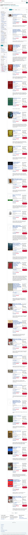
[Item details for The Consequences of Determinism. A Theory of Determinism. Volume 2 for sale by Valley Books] (10, 481)
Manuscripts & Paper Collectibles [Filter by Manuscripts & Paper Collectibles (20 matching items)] (3, 21)
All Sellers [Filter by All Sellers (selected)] (3, 65)
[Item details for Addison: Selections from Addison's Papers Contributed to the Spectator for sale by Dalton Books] (10, 226)
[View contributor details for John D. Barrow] (15, 462)
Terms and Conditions (23, 531)
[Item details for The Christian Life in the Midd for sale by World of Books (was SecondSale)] (10, 355)
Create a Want (2, 517)
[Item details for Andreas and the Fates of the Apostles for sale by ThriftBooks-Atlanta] (10, 84)
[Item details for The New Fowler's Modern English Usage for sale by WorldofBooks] (10, 449)
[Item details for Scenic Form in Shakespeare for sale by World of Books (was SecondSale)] (10, 417)
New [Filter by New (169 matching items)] (2, 24)
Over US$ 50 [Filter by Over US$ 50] (3, 51)
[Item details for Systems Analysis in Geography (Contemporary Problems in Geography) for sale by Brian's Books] (10, 113)
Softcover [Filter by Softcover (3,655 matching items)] (3, 33)
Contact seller (14, 23)
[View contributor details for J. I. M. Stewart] (14, 179)
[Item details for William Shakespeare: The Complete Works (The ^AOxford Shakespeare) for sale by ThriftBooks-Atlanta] (10, 67)
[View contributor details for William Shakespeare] (15, 47)
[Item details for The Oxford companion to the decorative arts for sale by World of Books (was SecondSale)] (10, 15)
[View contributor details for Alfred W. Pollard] (15, 287)
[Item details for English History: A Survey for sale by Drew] (10, 101)
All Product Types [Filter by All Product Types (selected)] (3, 12)
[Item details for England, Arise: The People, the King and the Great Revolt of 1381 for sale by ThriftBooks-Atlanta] (10, 340)
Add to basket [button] (24, 37)
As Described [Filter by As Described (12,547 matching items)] (4, 29)
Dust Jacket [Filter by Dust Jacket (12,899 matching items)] (3, 37)
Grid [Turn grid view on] (13, 9)
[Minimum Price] (2, 54)
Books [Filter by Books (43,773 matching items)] (3, 13)
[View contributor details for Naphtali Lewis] (14, 431)
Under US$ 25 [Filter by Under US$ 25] (3, 49)
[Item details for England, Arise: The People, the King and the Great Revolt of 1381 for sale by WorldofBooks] (10, 498)
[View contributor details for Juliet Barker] (14, 497)
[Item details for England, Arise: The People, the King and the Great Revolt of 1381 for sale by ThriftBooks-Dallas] (10, 305)
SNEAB (18, 487)
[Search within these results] (17, 12)
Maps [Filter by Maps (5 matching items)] (2, 20)
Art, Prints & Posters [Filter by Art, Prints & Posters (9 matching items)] (2, 18)
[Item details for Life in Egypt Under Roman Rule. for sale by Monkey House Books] (10, 433)
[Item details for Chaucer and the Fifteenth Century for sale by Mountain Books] (10, 196)
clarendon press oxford (7, 5)
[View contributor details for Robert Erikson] (14, 244)
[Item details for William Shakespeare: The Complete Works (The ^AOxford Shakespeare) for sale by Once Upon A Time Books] (10, 47)
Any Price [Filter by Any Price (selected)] (2, 48)
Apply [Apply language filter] (2, 45)
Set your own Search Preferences (23, 516)
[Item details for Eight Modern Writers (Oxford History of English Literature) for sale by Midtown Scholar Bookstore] (10, 179)
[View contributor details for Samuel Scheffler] (15, 323)
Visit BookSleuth (12, 517)
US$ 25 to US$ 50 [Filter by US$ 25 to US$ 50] (3, 50)
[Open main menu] (1, 2)
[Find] (27, 2)
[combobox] (15, 2)
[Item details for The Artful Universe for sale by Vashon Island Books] (10, 465)
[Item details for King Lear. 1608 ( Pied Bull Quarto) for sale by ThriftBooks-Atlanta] (10, 131)
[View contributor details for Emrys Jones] (14, 415)
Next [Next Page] (15, 511)
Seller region (2, 61)
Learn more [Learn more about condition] (5, 23)
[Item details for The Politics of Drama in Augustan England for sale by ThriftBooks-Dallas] (10, 164)
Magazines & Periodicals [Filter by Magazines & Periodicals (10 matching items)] (3, 14)
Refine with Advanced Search (14, 5)
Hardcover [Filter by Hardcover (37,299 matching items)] (3, 32)
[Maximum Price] (2, 55)
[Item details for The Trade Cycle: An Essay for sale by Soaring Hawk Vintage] (10, 211)
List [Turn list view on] (10, 9)
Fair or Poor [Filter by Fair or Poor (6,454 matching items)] (3, 28)
